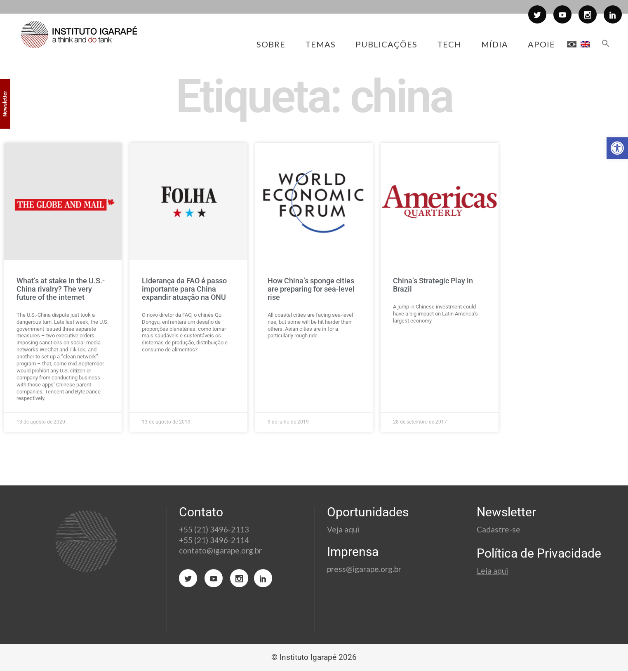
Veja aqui (343, 529)
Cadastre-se (499, 529)
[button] (617, 148)
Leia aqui (492, 570)
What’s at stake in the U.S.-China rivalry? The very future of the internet (60, 288)
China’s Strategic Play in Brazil (433, 284)
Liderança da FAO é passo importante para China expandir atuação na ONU (184, 288)
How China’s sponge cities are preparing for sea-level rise (311, 288)
